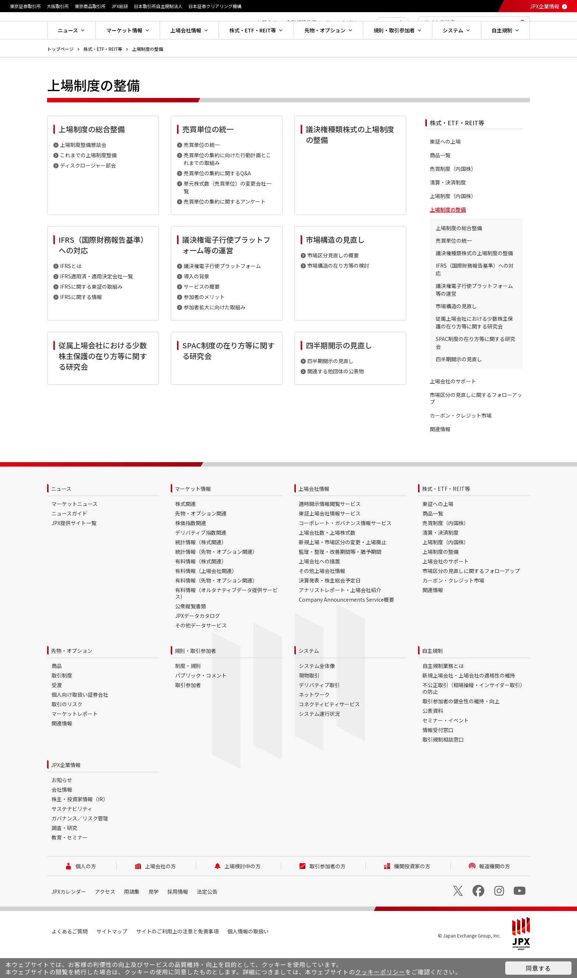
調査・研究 (64, 851)
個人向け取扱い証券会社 (80, 718)
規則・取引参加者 (195, 674)
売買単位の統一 (202, 168)
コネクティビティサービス (329, 727)
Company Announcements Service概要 (346, 623)
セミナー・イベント (445, 743)
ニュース (61, 512)
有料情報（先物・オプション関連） (216, 604)
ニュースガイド (69, 537)
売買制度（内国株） (453, 192)
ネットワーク (314, 718)
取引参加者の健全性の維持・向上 (461, 724)
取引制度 (62, 699)
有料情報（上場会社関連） (206, 594)
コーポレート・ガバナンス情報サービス (345, 546)
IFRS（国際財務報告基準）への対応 (475, 292)
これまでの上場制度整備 (88, 178)
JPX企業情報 (544, 6)
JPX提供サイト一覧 (74, 546)
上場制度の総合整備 (459, 251)
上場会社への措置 (319, 584)
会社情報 (62, 813)
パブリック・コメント (201, 699)
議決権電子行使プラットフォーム (222, 289)
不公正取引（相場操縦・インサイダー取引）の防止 (473, 712)
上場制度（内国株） (453, 219)
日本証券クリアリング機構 (214, 6)
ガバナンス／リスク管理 (80, 841)
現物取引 (309, 699)
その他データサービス (201, 648)
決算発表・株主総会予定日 (330, 604)
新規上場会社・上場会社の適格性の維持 (468, 699)
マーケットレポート (75, 737)
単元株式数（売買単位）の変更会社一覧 (227, 210)
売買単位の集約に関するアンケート (225, 225)
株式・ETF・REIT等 (103, 72)
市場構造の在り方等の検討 (338, 289)
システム (308, 674)
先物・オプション (71, 674)
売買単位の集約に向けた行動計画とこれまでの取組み (227, 182)
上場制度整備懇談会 (83, 168)
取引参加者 (188, 708)
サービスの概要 (202, 310)
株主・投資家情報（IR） (80, 822)
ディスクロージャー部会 (88, 189)
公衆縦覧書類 (190, 629)
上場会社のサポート (453, 404)
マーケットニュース (75, 527)
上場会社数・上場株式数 (327, 556)
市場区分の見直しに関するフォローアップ (476, 422)
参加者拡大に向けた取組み (214, 330)
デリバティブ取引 (319, 708)
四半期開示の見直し (330, 384)
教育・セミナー (70, 861)
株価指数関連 (190, 546)
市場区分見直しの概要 (333, 278)
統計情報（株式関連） (201, 565)
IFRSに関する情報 (81, 320)
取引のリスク (67, 727)
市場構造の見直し (456, 329)
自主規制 (432, 674)
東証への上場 (445, 165)
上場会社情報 (313, 512)
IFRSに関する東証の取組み (91, 310)
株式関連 (185, 527)
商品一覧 (440, 178)
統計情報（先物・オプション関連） (216, 575)
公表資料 (432, 734)
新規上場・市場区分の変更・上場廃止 (342, 565)
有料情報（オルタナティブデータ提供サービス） (226, 617)
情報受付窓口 (437, 753)
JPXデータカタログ (197, 639)
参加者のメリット (204, 320)
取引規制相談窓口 (443, 763)
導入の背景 (196, 299)
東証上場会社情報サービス (330, 537)
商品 (57, 689)
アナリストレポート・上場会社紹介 (340, 613)
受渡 (57, 708)
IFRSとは (70, 289)
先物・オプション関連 (201, 537)
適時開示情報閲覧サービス (330, 527)
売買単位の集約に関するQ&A (217, 196)
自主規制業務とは (443, 689)
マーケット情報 (193, 512)
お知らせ (62, 803)
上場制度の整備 (147, 72)
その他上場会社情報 (322, 594)
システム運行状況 (319, 737)
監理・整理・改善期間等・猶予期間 (340, 575)
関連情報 (440, 452)
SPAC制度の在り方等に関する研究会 (475, 366)
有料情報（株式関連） (201, 584)
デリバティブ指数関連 (200, 556)
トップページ (60, 72)
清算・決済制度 (448, 206)
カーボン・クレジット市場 (461, 439)
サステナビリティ (72, 832)
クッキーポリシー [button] (380, 971)
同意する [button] (538, 968)
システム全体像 (317, 689)
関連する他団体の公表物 (335, 394)
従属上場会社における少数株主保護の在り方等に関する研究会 (474, 345)
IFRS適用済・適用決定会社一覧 (96, 299)
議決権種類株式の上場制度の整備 (474, 276)
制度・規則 (188, 689)
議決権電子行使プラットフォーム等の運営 (474, 313)
